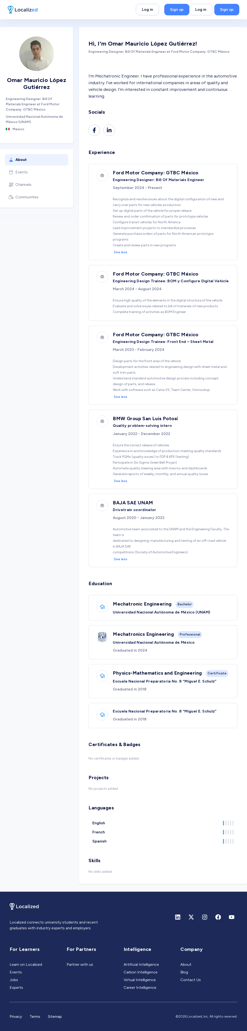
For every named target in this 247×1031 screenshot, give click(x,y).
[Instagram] (204, 917)
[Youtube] (231, 917)
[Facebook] (94, 130)
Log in (147, 9)
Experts (16, 987)
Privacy (16, 1016)
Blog (184, 972)
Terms (35, 1016)
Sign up (177, 9)
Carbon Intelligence (141, 972)
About (18, 159)
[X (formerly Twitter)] (191, 917)
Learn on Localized (26, 964)
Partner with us (80, 964)
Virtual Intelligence (140, 980)
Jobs (14, 980)
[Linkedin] (109, 130)
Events (18, 172)
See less (120, 252)
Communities (23, 197)
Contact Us (190, 980)
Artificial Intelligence (141, 964)
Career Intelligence (140, 987)
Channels (20, 184)
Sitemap (55, 1016)
